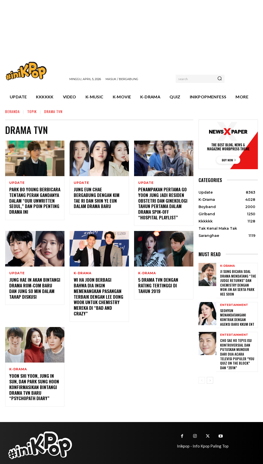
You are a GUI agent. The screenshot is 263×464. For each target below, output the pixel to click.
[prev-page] (202, 366)
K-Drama (82, 272)
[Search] (219, 79)
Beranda (12, 111)
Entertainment (234, 303)
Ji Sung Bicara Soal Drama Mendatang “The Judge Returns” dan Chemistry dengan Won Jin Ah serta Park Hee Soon (236, 281)
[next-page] (210, 366)
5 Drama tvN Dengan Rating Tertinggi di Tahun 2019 (163, 281)
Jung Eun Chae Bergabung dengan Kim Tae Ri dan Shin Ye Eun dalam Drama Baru (98, 194)
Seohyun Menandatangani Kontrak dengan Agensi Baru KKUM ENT (237, 313)
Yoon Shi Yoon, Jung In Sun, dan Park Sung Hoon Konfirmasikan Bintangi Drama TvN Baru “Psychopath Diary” (34, 378)
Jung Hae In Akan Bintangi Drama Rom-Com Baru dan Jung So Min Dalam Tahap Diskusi (33, 287)
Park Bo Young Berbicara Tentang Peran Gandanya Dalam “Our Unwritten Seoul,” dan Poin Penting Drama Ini (32, 200)
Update (17, 182)
